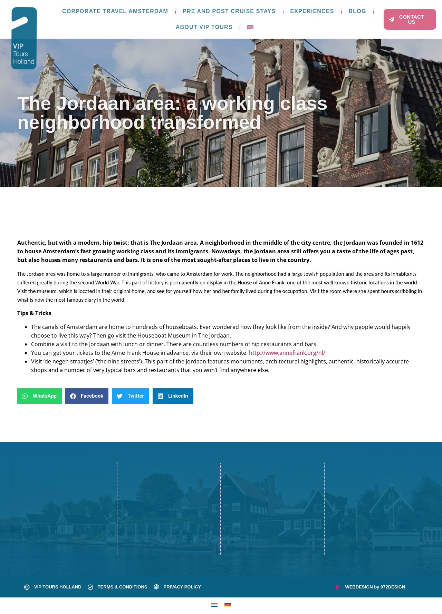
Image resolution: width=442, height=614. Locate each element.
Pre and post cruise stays (229, 11)
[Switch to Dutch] (214, 605)
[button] (39, 396)
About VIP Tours (204, 27)
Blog (357, 11)
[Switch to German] (227, 605)
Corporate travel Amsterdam (115, 11)
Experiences (312, 11)
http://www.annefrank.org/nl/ (287, 353)
